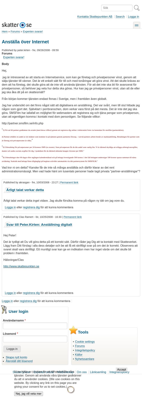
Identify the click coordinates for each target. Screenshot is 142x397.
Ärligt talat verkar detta (25, 190)
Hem (5, 31)
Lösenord (9, 333)
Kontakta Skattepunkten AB (94, 16)
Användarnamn (13, 320)
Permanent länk (69, 182)
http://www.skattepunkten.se (21, 266)
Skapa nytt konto (16, 357)
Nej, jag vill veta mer (29, 393)
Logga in (133, 16)
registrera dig (31, 207)
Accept (121, 369)
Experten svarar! (33, 31)
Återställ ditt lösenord (19, 361)
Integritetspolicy (85, 350)
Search (120, 16)
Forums (15, 31)
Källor (79, 354)
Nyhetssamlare (84, 358)
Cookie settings (85, 341)
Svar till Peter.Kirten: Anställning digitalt (39, 224)
